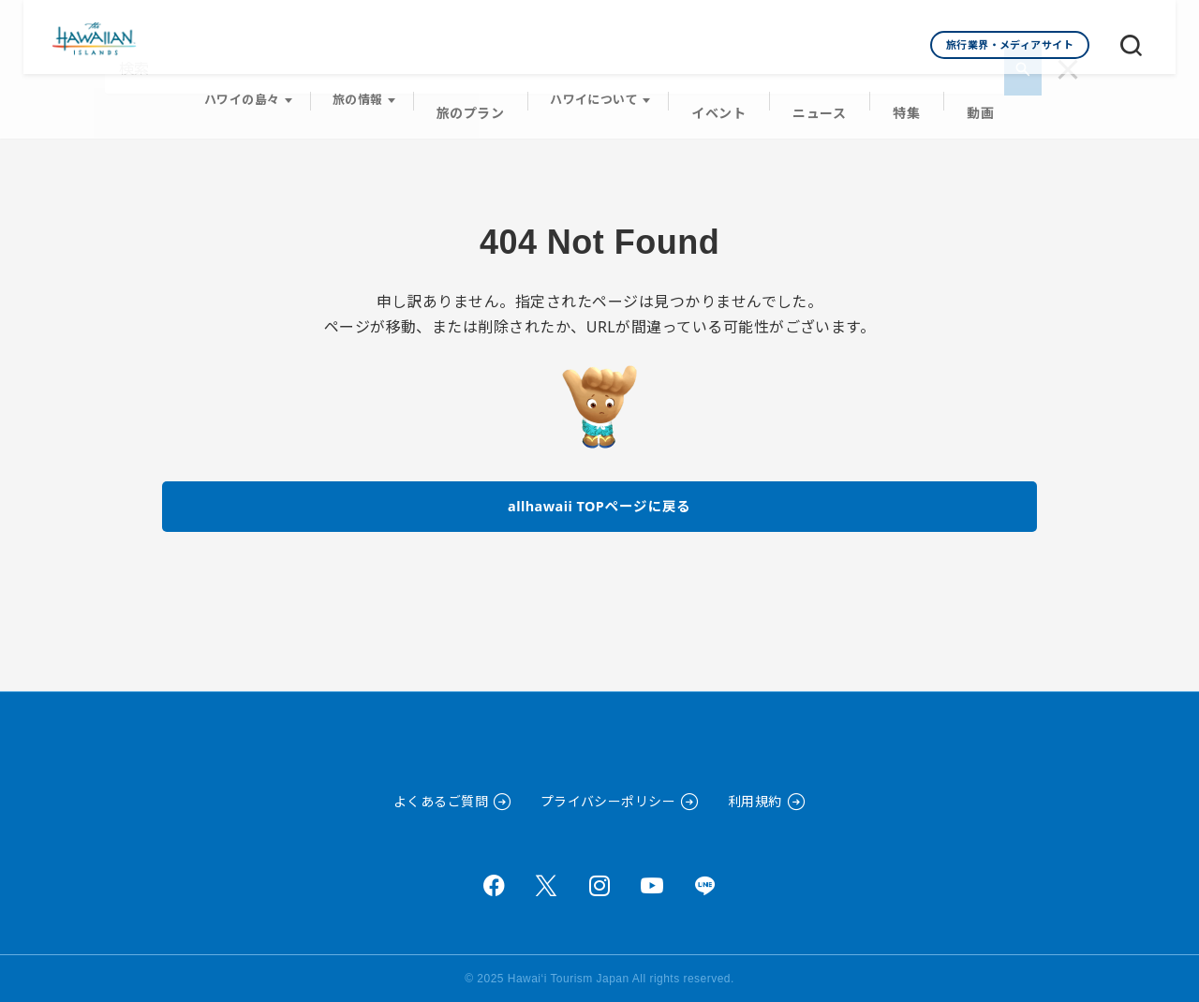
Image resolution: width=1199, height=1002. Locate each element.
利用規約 (755, 801)
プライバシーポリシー (608, 801)
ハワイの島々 (254, 94)
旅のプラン (479, 94)
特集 (899, 94)
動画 (970, 94)
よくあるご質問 (440, 801)
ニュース (817, 94)
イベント (722, 94)
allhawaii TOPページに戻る (600, 490)
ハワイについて (600, 94)
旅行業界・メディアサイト (1010, 44)
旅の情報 (370, 94)
